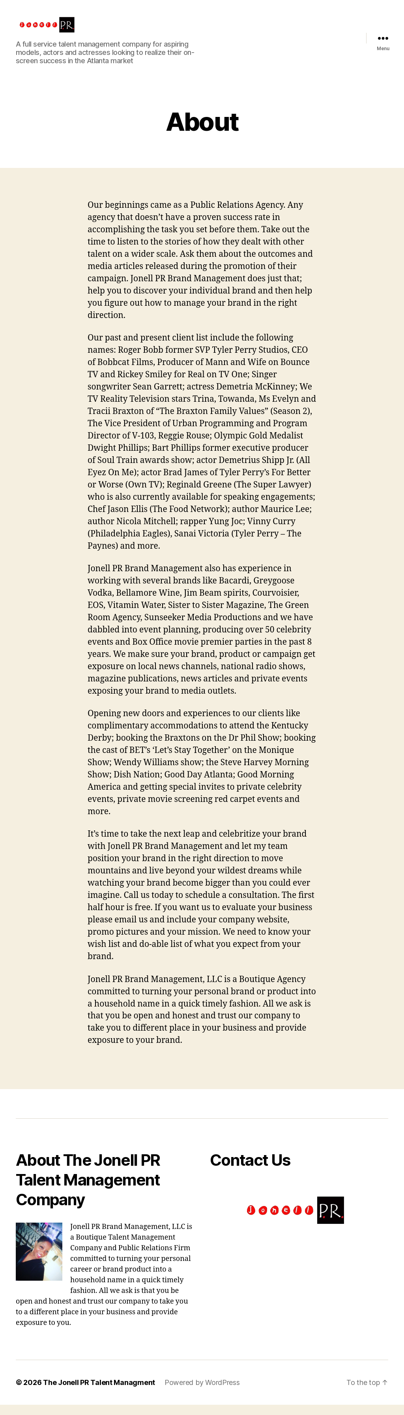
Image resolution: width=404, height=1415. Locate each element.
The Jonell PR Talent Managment (99, 1393)
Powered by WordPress (202, 1393)
